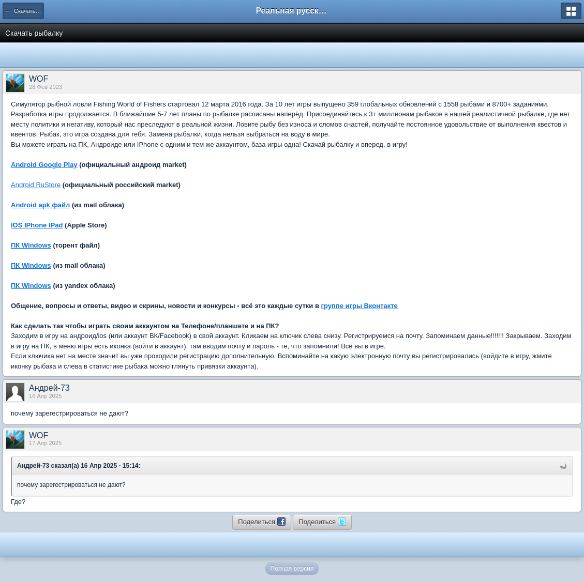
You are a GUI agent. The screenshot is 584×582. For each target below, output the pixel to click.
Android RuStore (36, 185)
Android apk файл (40, 205)
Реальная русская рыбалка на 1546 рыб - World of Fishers (292, 10)
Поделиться (261, 521)
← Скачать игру (24, 11)
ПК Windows (31, 245)
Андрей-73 (49, 388)
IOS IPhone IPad (37, 225)
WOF (38, 78)
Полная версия (292, 568)
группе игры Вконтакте (359, 306)
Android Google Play (44, 165)
